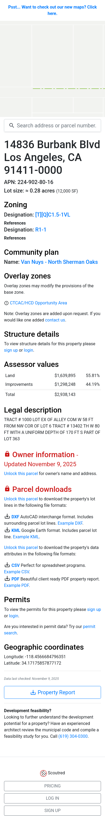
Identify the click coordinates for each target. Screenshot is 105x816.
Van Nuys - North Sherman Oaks (59, 262)
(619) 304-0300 (73, 736)
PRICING (52, 785)
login (28, 350)
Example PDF (16, 585)
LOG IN (52, 798)
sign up (11, 350)
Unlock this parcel (21, 473)
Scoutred (56, 772)
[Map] (52, 69)
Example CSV (16, 571)
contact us (55, 320)
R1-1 (40, 229)
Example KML (26, 536)
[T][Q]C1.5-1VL (52, 214)
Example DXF (70, 523)
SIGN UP (52, 810)
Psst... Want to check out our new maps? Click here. (52, 10)
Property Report (52, 692)
